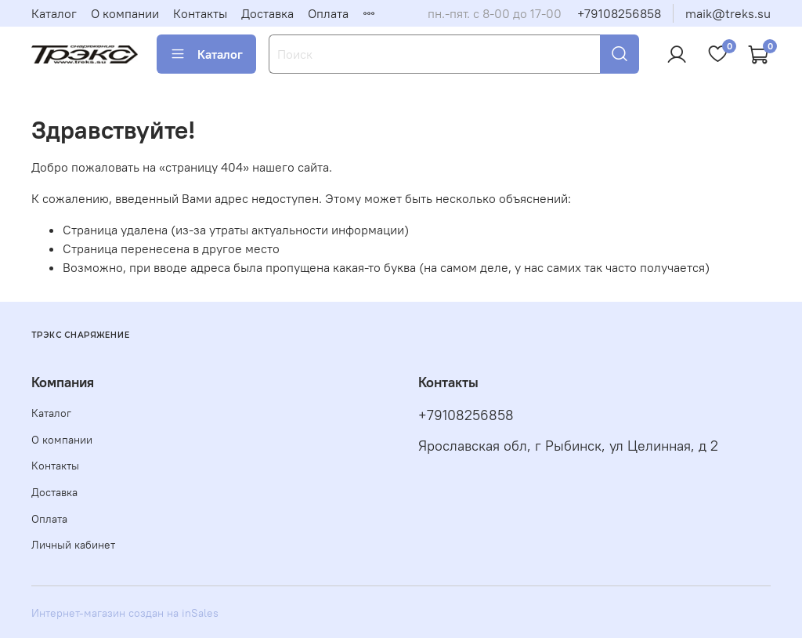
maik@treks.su (728, 13)
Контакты (200, 13)
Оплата (328, 13)
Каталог (54, 13)
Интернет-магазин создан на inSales (125, 613)
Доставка (267, 13)
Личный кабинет (73, 545)
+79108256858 (619, 13)
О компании (125, 13)
